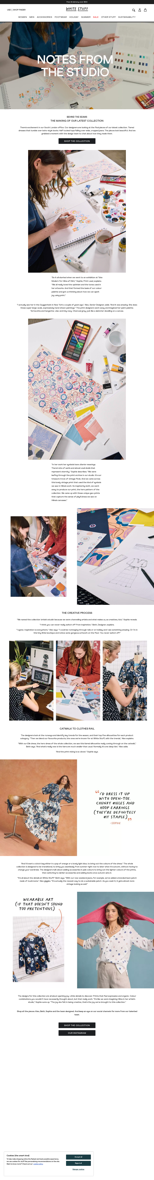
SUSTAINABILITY (127, 17)
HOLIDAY (74, 17)
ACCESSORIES (44, 17)
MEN (31, 17)
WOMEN (22, 17)
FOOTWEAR (61, 17)
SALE (96, 17)
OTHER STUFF (108, 17)
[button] (77, 141)
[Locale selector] (9, 10)
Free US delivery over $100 (77, 2)
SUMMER (86, 17)
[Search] (133, 10)
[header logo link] (77, 9)
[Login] (139, 9)
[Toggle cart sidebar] (145, 9)
